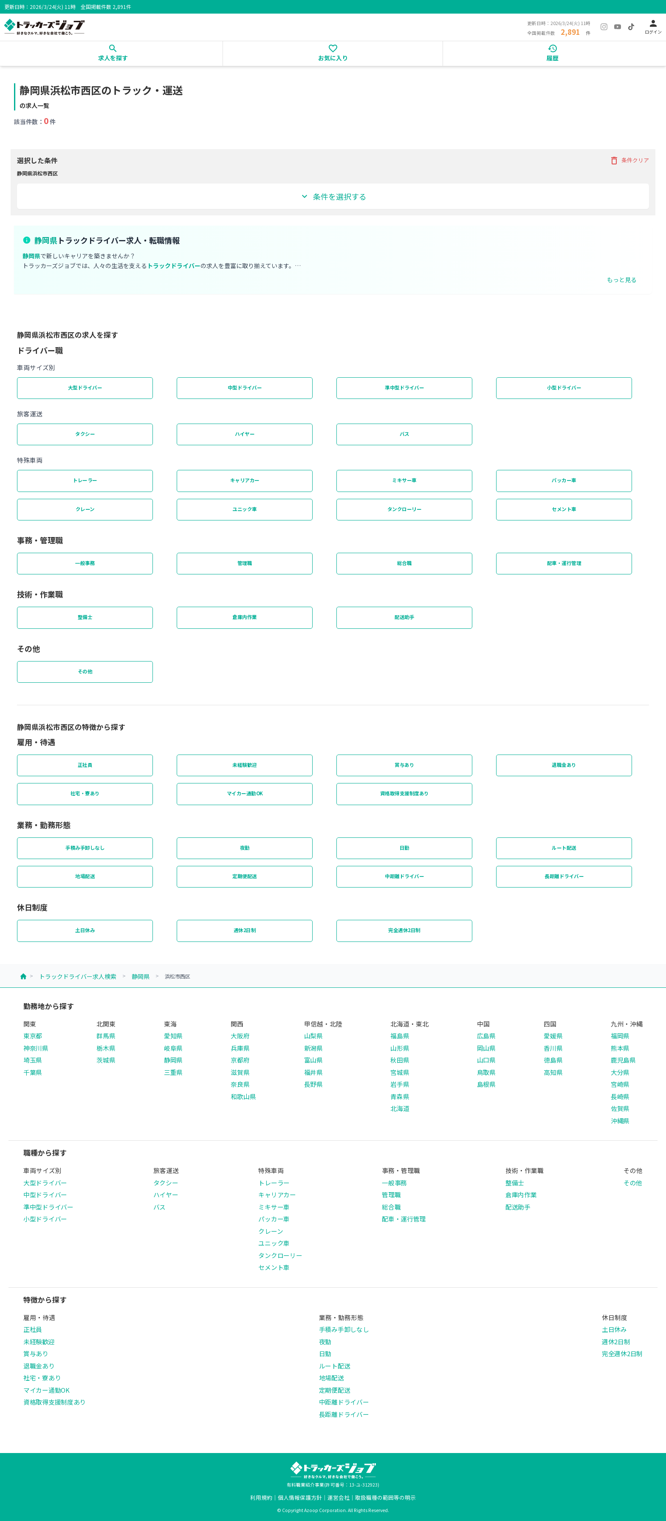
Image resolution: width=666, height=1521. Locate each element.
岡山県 (486, 1047)
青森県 (399, 1096)
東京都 (32, 1035)
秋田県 (399, 1059)
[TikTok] (631, 26)
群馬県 (105, 1035)
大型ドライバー (85, 387)
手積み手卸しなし (84, 847)
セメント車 (564, 509)
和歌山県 (243, 1096)
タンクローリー (404, 509)
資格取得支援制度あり (404, 793)
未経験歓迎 (244, 764)
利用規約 (261, 1497)
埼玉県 (32, 1059)
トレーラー (85, 480)
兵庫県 (240, 1047)
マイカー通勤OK (245, 793)
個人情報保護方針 (300, 1497)
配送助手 (404, 616)
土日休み (85, 930)
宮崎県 (620, 1084)
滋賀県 (240, 1072)
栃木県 (105, 1047)
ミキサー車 (404, 480)
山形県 (399, 1047)
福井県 (313, 1072)
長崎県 (620, 1096)
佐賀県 (620, 1108)
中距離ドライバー (404, 876)
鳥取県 (486, 1072)
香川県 (553, 1047)
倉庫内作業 (244, 616)
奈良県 (240, 1084)
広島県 (486, 1035)
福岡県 (620, 1035)
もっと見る (622, 279)
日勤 (404, 847)
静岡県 (141, 976)
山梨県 (313, 1035)
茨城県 (105, 1059)
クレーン (85, 509)
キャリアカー (245, 480)
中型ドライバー (245, 387)
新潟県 (313, 1047)
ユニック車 (244, 509)
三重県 (173, 1072)
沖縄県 (620, 1120)
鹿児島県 (623, 1059)
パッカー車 (564, 480)
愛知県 (173, 1035)
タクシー (85, 433)
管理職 (244, 563)
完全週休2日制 (404, 930)
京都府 (240, 1059)
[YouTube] (617, 26)
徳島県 (553, 1059)
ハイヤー (244, 433)
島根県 (486, 1084)
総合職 (404, 563)
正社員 (85, 764)
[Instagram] (604, 26)
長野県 (313, 1084)
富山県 (313, 1059)
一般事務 (85, 563)
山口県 (486, 1059)
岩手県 (399, 1084)
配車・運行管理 (564, 563)
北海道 (399, 1108)
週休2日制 (245, 930)
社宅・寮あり (85, 793)
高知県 (553, 1072)
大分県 (620, 1072)
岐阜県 (173, 1047)
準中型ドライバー (404, 387)
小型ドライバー (564, 387)
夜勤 (245, 847)
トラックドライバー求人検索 (77, 976)
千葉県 (32, 1072)
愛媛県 (553, 1035)
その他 (85, 671)
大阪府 (240, 1035)
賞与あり (404, 764)
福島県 (399, 1035)
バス (404, 433)
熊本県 (620, 1047)
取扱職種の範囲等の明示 (385, 1497)
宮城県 (399, 1072)
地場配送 (85, 876)
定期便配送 (244, 876)
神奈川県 (35, 1047)
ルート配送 (564, 847)
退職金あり (564, 764)
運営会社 (338, 1497)
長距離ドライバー (564, 876)
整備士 (85, 616)
